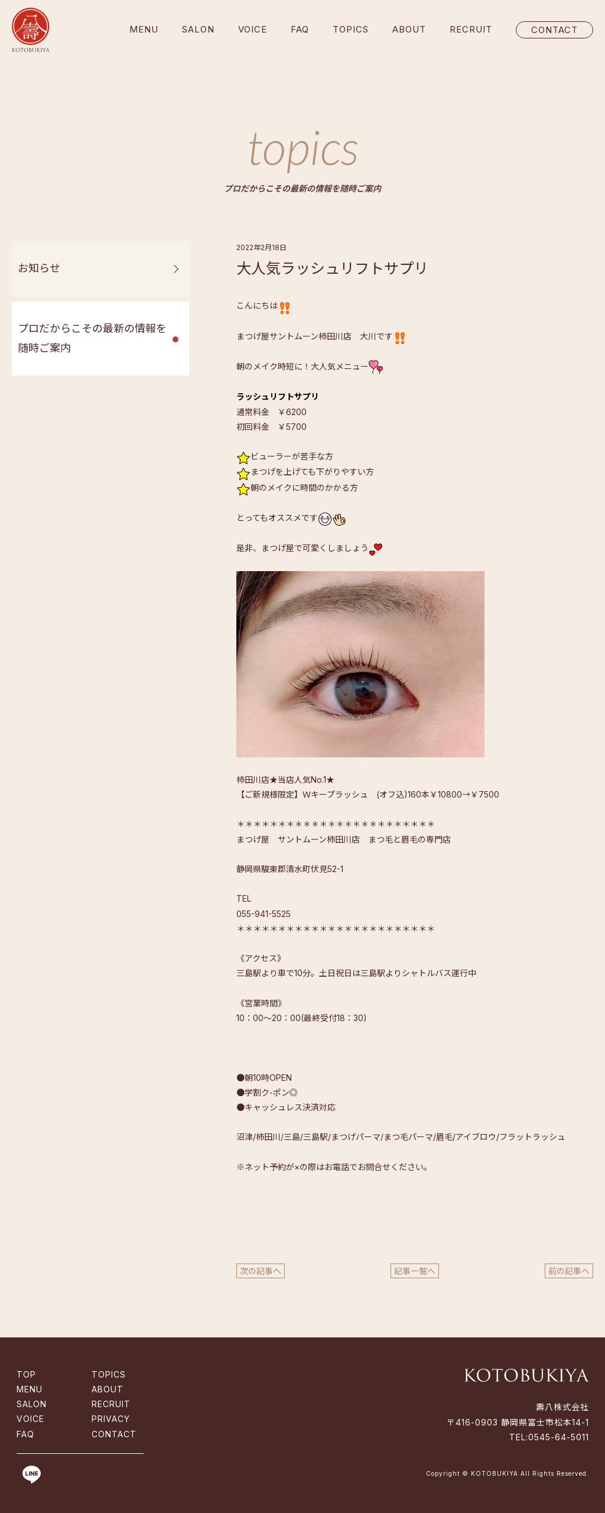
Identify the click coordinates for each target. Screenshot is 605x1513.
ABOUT (409, 29)
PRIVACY (111, 1419)
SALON (198, 29)
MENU (143, 29)
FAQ (300, 29)
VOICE (252, 29)
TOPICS (351, 29)
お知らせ (39, 268)
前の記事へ (569, 1271)
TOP (26, 1374)
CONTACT (554, 29)
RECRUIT (471, 29)
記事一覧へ (414, 1271)
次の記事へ (260, 1271)
